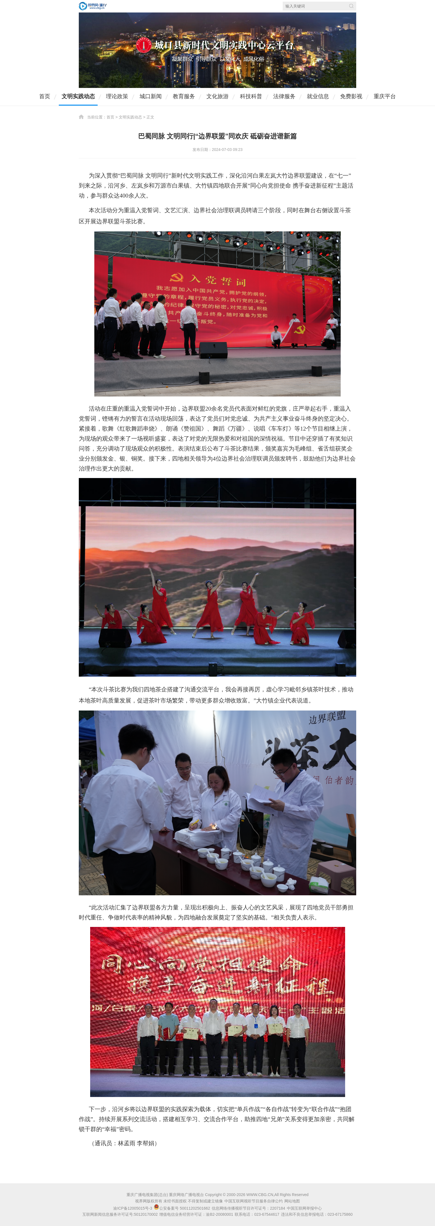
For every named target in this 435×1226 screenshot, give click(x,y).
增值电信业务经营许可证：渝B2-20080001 (196, 1214)
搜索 (351, 6)
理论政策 (117, 96)
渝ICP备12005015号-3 (132, 1208)
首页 (44, 96)
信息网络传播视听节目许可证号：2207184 (248, 1208)
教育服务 (184, 96)
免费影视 (351, 96)
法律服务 (284, 96)
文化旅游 (217, 96)
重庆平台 (385, 96)
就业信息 (318, 96)
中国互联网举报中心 (304, 1208)
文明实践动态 (78, 96)
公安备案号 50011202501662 (182, 1208)
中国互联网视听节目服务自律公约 (253, 1201)
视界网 (93, 6)
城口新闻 (151, 96)
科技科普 (251, 96)
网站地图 (292, 1201)
